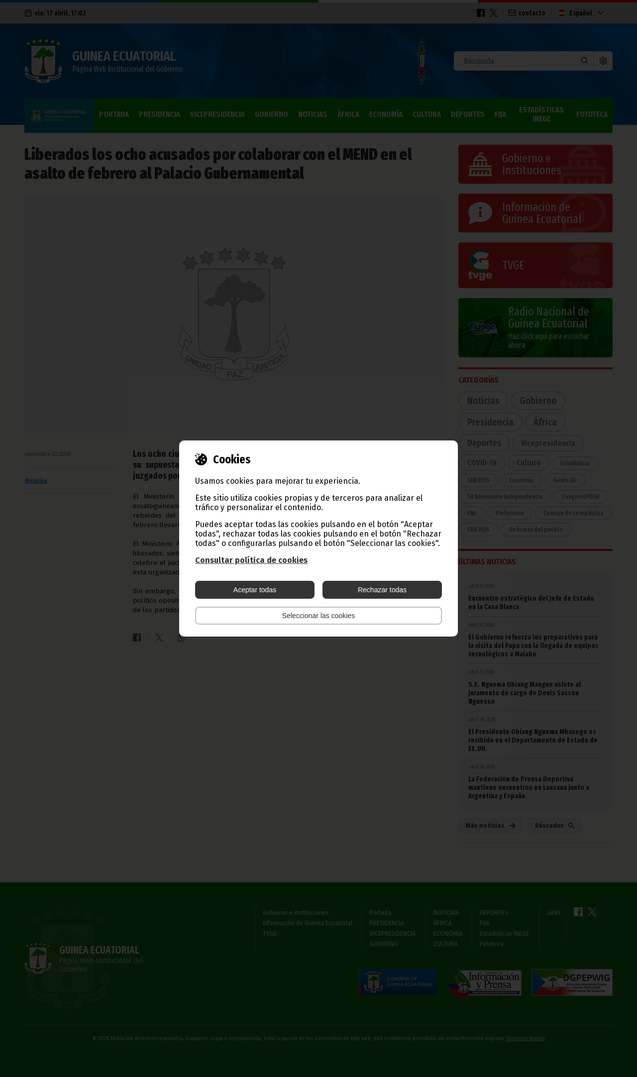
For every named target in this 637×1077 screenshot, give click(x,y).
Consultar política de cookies (251, 560)
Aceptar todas (254, 590)
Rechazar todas (382, 590)
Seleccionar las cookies (318, 616)
